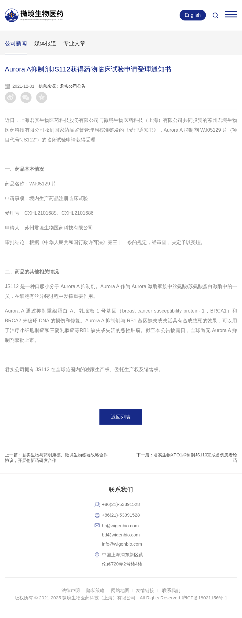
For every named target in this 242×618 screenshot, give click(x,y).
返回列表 (121, 416)
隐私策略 (95, 590)
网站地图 (120, 590)
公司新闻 (16, 43)
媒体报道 (45, 43)
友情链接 (145, 590)
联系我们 (171, 590)
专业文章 (74, 43)
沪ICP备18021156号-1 (204, 597)
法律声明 (70, 590)
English (193, 15)
